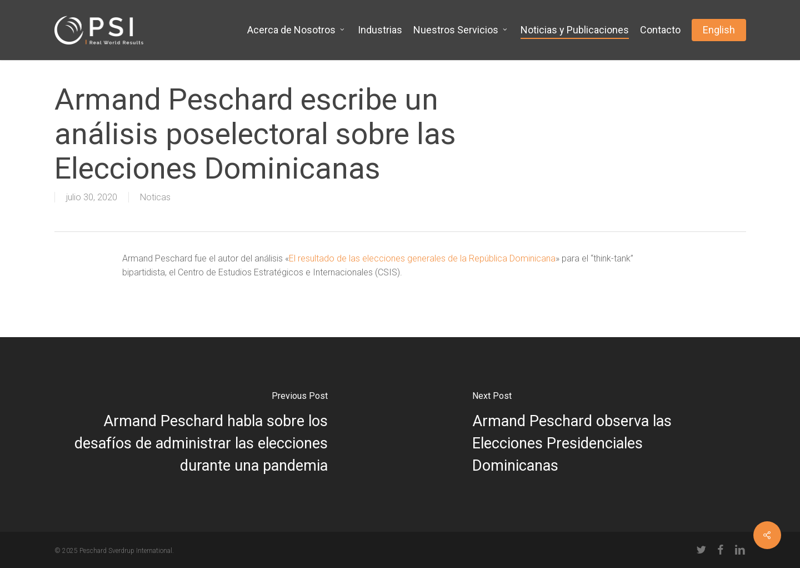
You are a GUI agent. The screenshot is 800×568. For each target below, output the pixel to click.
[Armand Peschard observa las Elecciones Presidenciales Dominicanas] (600, 434)
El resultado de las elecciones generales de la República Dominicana (422, 258)
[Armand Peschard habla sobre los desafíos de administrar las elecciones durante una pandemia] (200, 434)
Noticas (155, 197)
